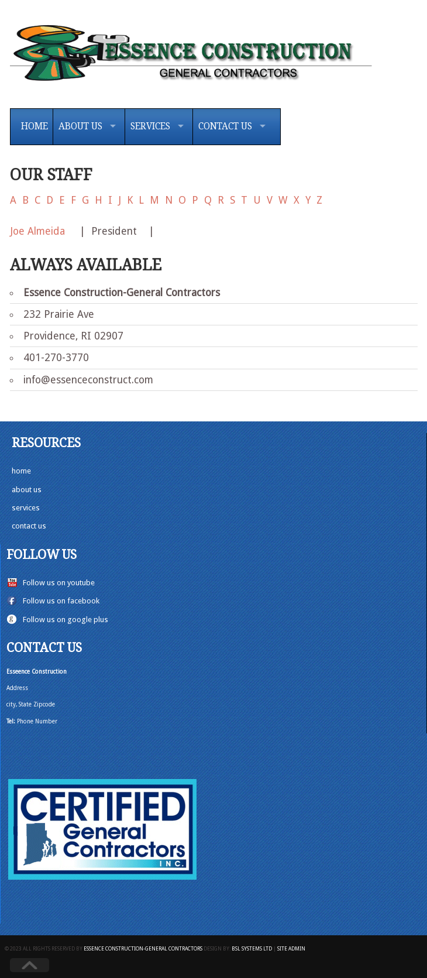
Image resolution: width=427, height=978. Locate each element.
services (26, 507)
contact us (29, 525)
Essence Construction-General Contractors (143, 949)
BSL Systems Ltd (252, 949)
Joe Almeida (39, 231)
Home (34, 126)
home (21, 470)
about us (27, 489)
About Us (80, 126)
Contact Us (225, 126)
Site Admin (291, 949)
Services (150, 126)
